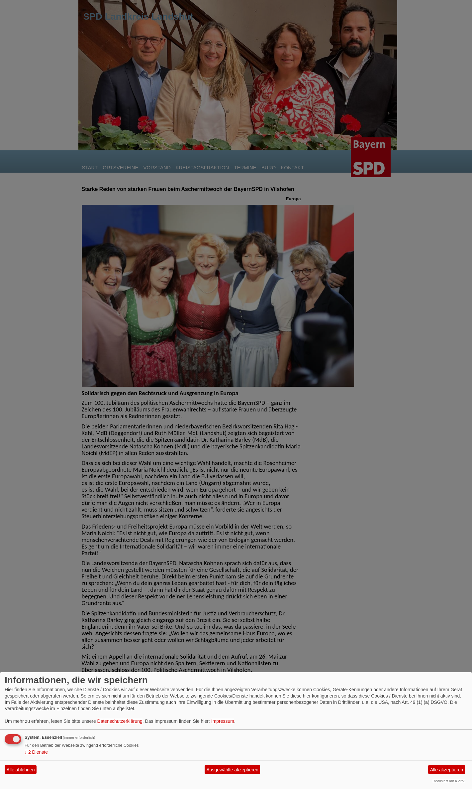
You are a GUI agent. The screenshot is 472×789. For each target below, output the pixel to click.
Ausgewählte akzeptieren (232, 769)
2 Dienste (36, 752)
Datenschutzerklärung (119, 721)
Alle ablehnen (21, 769)
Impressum (222, 721)
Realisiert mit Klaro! (448, 781)
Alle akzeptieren (446, 769)
